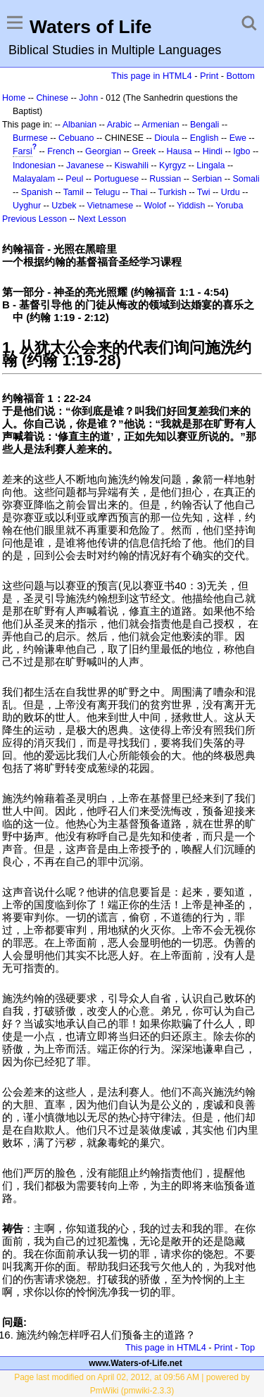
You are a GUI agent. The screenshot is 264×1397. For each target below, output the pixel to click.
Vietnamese (110, 206)
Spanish (37, 192)
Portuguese (116, 179)
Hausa (179, 151)
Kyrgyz (172, 165)
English (204, 138)
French (61, 151)
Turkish (172, 192)
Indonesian (34, 165)
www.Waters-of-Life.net (135, 1363)
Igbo (241, 151)
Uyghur (27, 206)
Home (13, 98)
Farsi (22, 151)
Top (247, 1347)
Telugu (107, 192)
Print (209, 75)
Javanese (84, 165)
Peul (74, 179)
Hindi (212, 151)
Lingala (210, 165)
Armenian (160, 125)
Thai (138, 192)
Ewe (238, 138)
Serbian (206, 179)
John (88, 98)
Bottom (241, 75)
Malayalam (34, 179)
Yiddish (191, 206)
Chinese (52, 98)
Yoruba (229, 206)
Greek (144, 151)
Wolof (155, 206)
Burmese (30, 138)
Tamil (73, 192)
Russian (165, 179)
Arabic (119, 125)
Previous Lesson (34, 219)
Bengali (205, 125)
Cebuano (76, 138)
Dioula (166, 138)
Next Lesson (101, 219)
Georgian (103, 151)
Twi (203, 192)
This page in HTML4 (151, 75)
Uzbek (63, 206)
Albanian (79, 125)
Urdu (230, 192)
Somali (246, 179)
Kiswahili (132, 165)
